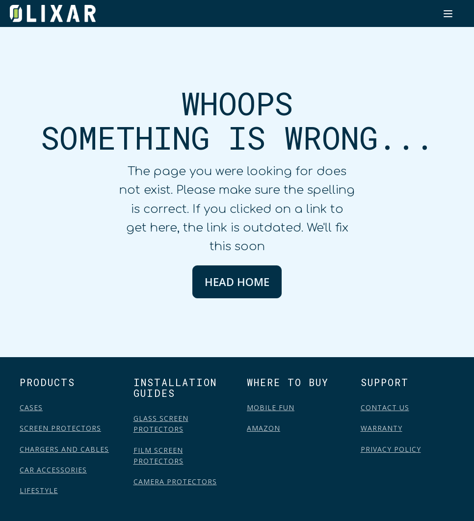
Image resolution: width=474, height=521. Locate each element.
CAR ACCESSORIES (53, 469)
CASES (31, 407)
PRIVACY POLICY (391, 449)
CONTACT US (385, 407)
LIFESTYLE (39, 490)
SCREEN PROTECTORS (60, 428)
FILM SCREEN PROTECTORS (158, 455)
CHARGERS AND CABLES (64, 449)
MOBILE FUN (270, 407)
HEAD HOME (237, 281)
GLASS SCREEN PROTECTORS (160, 424)
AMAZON (263, 428)
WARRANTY (381, 428)
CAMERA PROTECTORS (175, 481)
